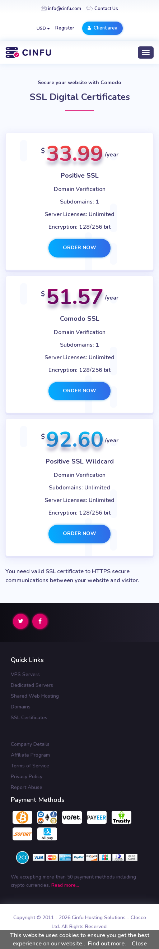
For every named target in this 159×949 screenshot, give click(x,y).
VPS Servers (25, 674)
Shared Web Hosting (35, 696)
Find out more (106, 944)
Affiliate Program (30, 755)
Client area (102, 28)
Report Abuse (26, 787)
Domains (21, 706)
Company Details (30, 744)
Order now (79, 247)
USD (43, 28)
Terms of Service (30, 765)
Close (139, 944)
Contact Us (102, 8)
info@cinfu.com (61, 8)
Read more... (65, 885)
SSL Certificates (29, 717)
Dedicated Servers (32, 685)
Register (64, 28)
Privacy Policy (26, 776)
